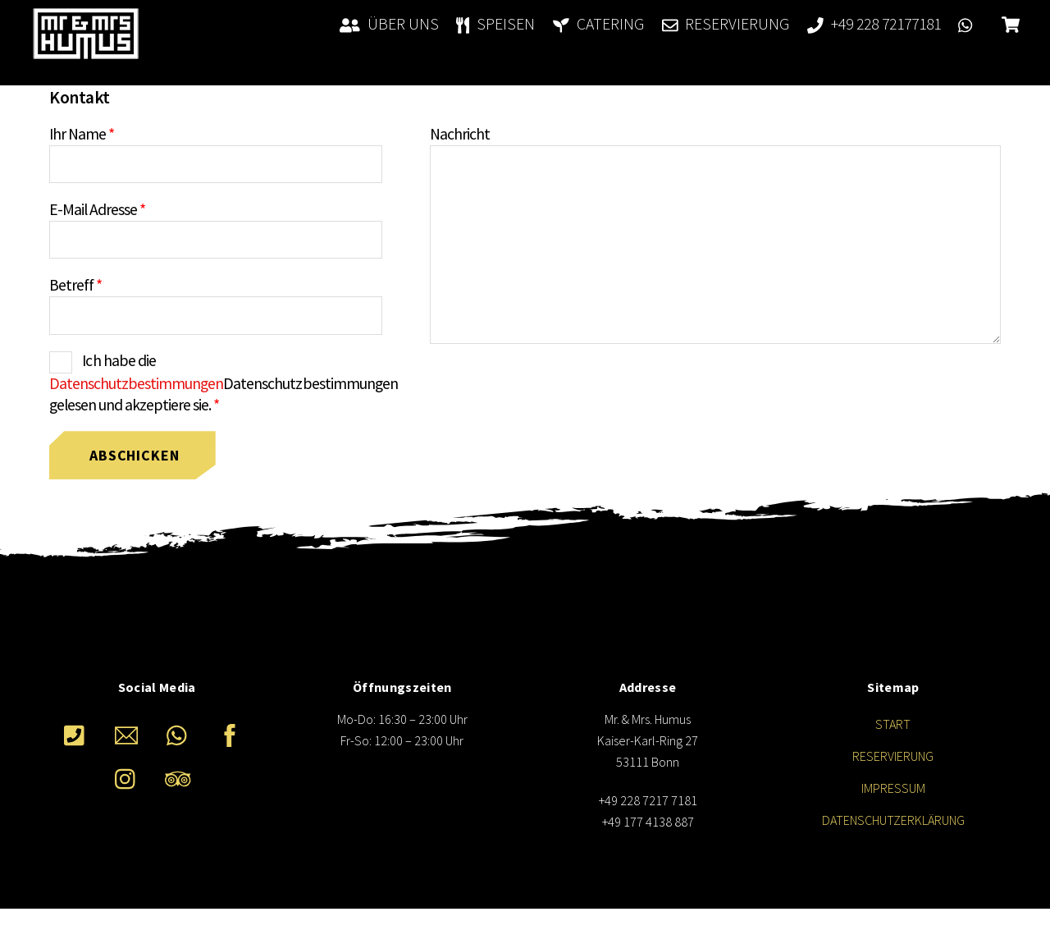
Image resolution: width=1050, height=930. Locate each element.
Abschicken (134, 455)
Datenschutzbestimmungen (136, 383)
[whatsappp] (180, 734)
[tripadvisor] (180, 777)
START (893, 724)
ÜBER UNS (389, 24)
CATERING (598, 24)
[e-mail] (129, 734)
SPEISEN (495, 24)
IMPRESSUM (893, 788)
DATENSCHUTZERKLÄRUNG (893, 820)
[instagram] (129, 777)
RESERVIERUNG (726, 24)
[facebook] (232, 734)
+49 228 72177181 (874, 24)
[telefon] (77, 734)
